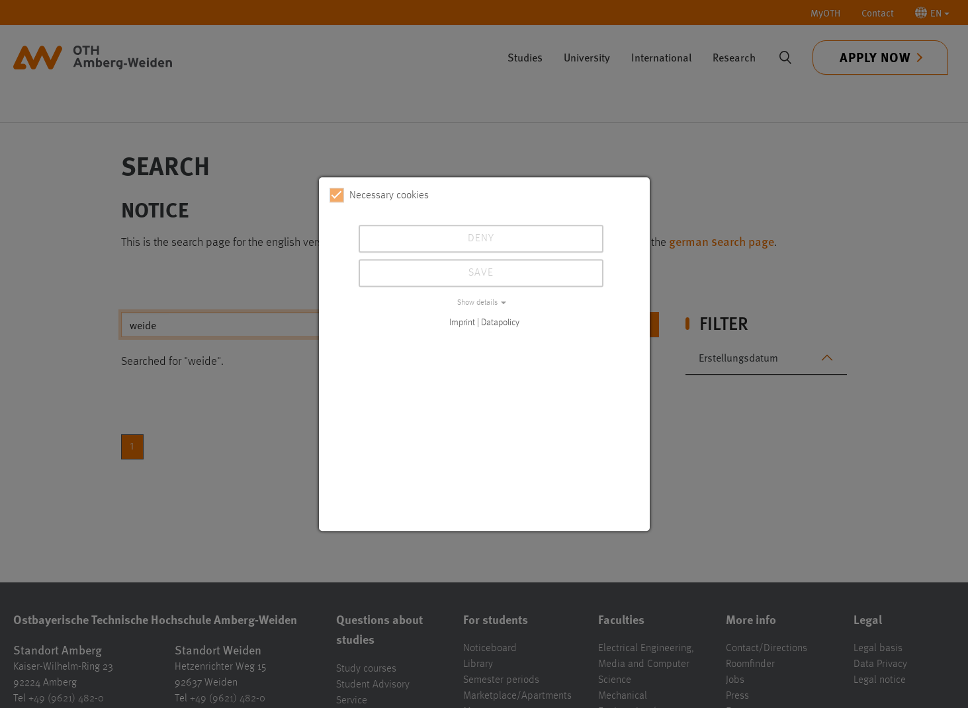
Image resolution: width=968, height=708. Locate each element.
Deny (481, 238)
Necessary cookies (379, 195)
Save (481, 273)
